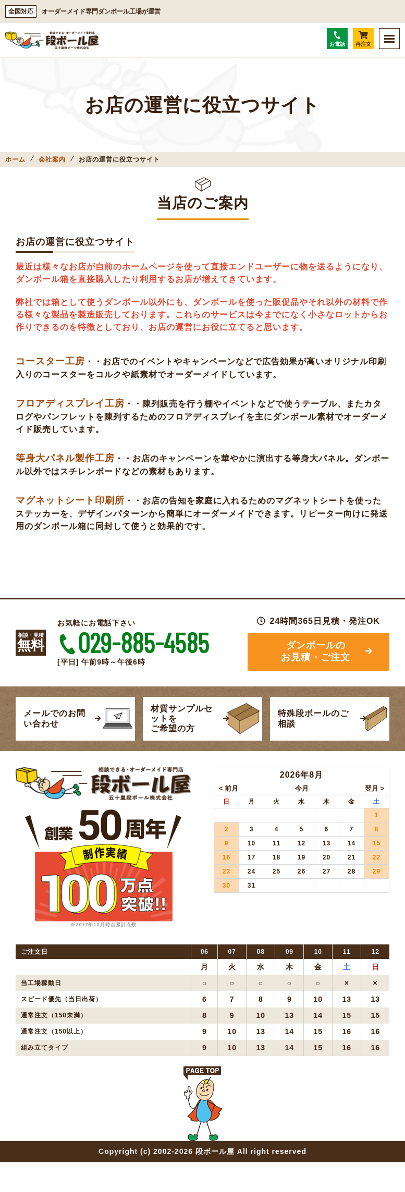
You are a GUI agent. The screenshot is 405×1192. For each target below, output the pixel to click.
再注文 (363, 39)
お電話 (337, 39)
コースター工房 (50, 361)
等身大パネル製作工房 (65, 458)
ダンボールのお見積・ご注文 (315, 652)
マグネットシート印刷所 (70, 500)
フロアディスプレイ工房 (70, 403)
